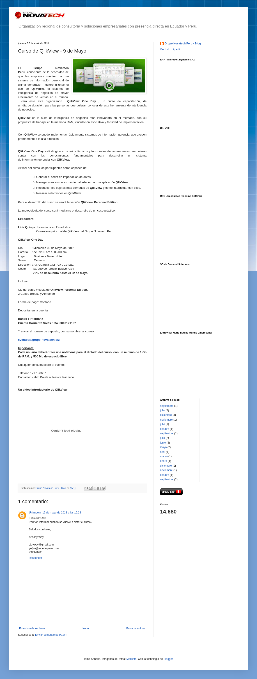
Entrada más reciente (32, 628)
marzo (164, 456)
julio (162, 410)
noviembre (166, 419)
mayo (163, 447)
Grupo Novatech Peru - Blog (183, 43)
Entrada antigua (135, 628)
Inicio (86, 628)
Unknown (35, 512)
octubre (164, 428)
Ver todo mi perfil (170, 49)
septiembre (166, 405)
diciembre (166, 415)
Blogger (168, 659)
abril (162, 451)
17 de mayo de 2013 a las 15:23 (61, 512)
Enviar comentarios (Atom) (51, 634)
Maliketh (131, 659)
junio (163, 442)
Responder (35, 557)
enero (163, 461)
